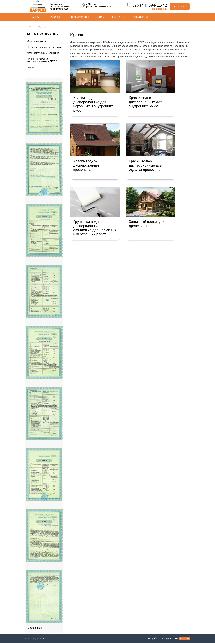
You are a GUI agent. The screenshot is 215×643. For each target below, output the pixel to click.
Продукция (55, 17)
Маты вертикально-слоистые (43, 53)
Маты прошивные (36, 41)
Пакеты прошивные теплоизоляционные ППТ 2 (42, 60)
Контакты (118, 17)
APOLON (184, 638)
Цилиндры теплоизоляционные (44, 47)
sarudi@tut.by (159, 9)
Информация (80, 17)
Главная (34, 17)
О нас (100, 17)
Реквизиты (140, 17)
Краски (30, 67)
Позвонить (179, 6)
